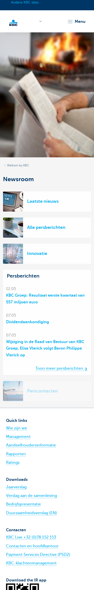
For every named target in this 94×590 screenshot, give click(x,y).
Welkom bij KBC (18, 165)
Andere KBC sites (25, 2)
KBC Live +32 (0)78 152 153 (31, 537)
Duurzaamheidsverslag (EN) (31, 513)
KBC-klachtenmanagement (31, 563)
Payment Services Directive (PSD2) (38, 554)
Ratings (13, 462)
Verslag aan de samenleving (31, 495)
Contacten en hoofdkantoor (32, 546)
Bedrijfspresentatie (23, 504)
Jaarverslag (16, 487)
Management (18, 436)
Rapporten (16, 454)
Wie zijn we (16, 428)
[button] (76, 21)
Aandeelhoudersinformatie (31, 445)
